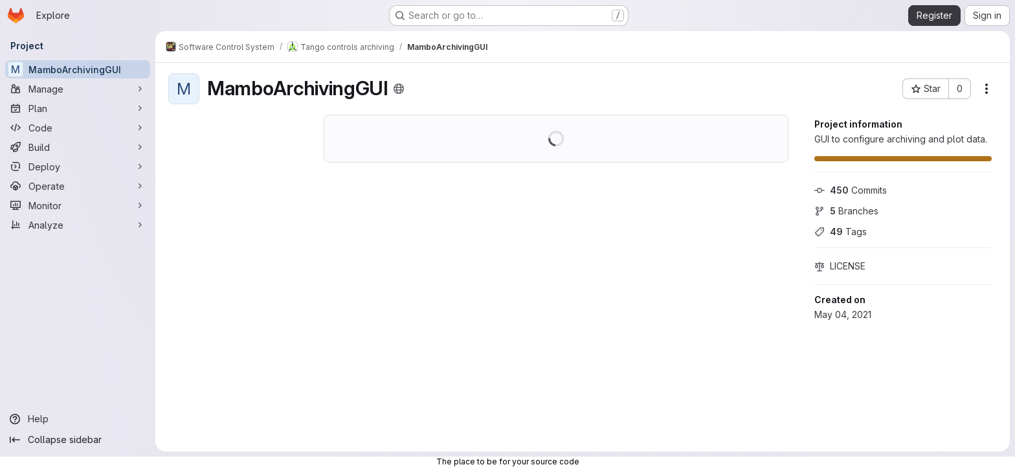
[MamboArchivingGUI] (77, 69)
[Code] (77, 128)
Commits (850, 190)
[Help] (77, 419)
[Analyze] (77, 225)
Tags (840, 231)
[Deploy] (77, 166)
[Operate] (77, 186)
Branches (846, 210)
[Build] (77, 147)
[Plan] (77, 108)
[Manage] (77, 89)
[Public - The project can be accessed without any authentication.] (399, 89)
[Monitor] (77, 205)
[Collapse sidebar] (77, 440)
